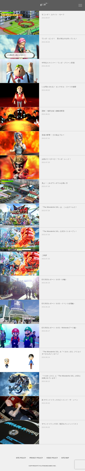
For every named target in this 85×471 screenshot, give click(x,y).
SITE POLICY (21, 458)
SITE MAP (65, 458)
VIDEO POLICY (52, 458)
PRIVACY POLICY (36, 458)
